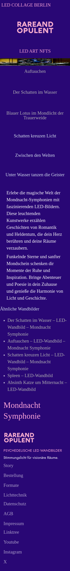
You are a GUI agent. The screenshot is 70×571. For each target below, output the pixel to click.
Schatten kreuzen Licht (35, 135)
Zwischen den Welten (35, 155)
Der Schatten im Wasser (35, 92)
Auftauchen (35, 71)
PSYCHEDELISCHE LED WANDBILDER (33, 450)
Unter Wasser (17, 174)
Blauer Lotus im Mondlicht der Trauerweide (34, 115)
